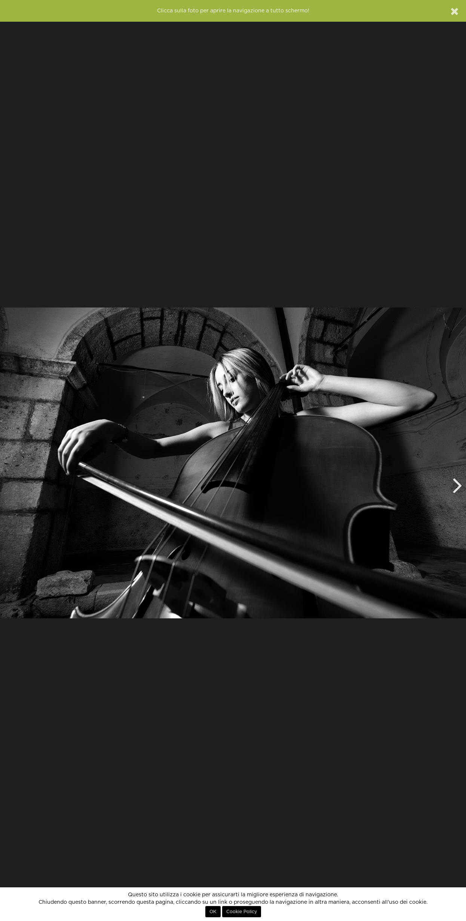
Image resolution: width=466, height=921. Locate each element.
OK (213, 911)
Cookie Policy (241, 911)
